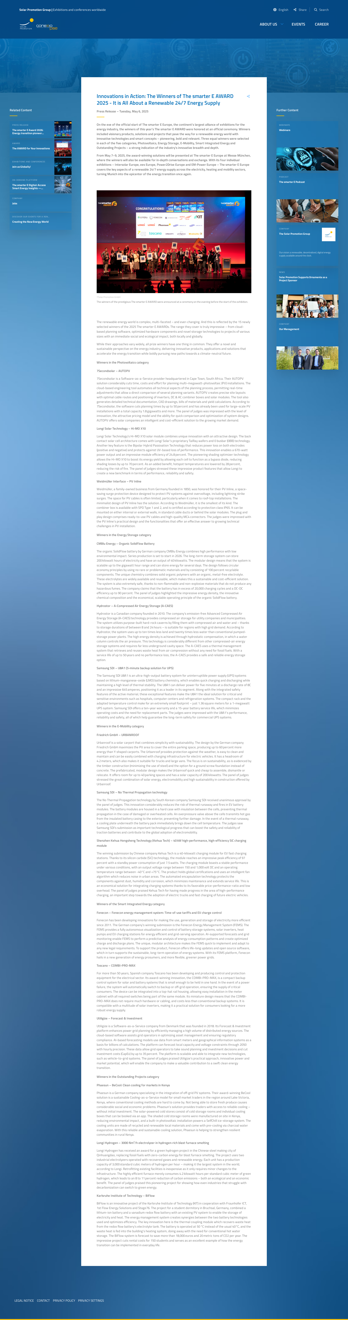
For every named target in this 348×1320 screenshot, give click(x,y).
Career (322, 24)
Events (298, 24)
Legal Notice (24, 1300)
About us (268, 24)
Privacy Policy (64, 1300)
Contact (43, 1300)
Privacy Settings (91, 1300)
